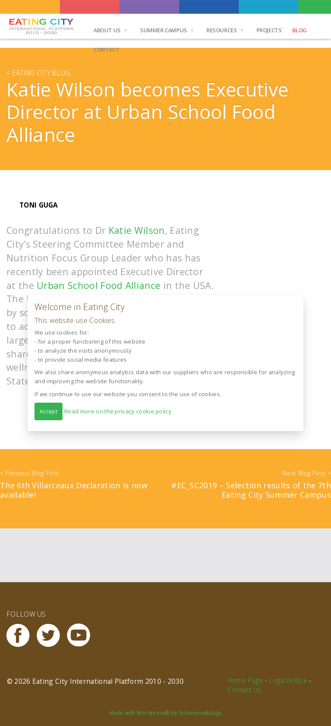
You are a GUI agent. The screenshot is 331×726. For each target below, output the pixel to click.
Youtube (82, 635)
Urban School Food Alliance (98, 285)
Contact (106, 49)
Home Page (245, 680)
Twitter (52, 635)
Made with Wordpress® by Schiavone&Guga (165, 713)
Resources (221, 30)
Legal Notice (288, 680)
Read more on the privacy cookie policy (118, 411)
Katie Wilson (137, 230)
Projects (269, 30)
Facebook (21, 635)
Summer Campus (163, 30)
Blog (299, 30)
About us (107, 30)
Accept (48, 411)
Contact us (245, 690)
